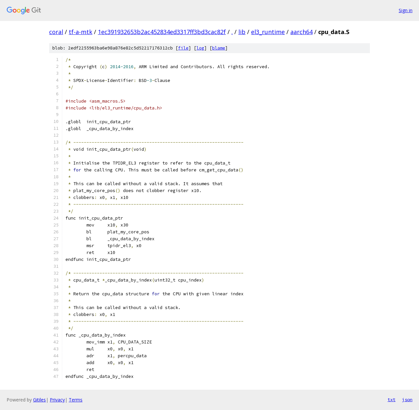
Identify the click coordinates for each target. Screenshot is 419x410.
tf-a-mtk (80, 32)
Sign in (405, 10)
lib (242, 32)
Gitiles (39, 400)
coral (56, 32)
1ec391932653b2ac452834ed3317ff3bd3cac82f (162, 32)
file (183, 48)
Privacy (57, 400)
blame (218, 48)
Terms (75, 400)
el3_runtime (268, 32)
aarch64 (301, 32)
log (200, 48)
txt (391, 399)
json (407, 399)
